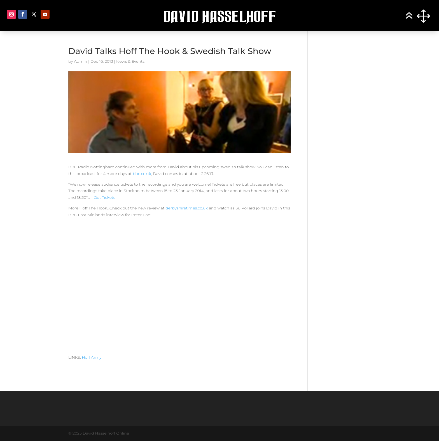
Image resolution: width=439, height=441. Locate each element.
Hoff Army (91, 357)
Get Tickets (104, 197)
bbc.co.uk (142, 173)
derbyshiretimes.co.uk (186, 208)
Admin (80, 61)
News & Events (130, 61)
